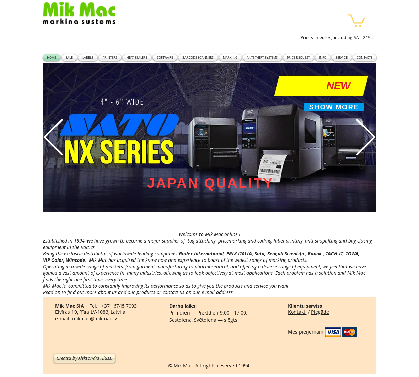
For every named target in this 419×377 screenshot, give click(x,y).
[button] (356, 20)
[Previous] (53, 137)
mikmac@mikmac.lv (94, 318)
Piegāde (320, 312)
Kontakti (297, 312)
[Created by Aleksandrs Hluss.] (84, 358)
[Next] (365, 137)
